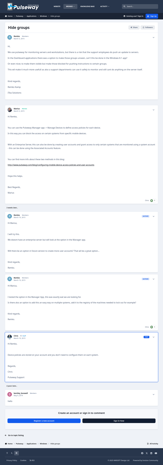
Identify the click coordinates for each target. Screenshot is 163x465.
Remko (17, 36)
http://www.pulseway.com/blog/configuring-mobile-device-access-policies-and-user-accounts (51, 165)
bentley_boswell (21, 393)
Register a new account (44, 421)
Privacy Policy (11, 460)
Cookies (23, 460)
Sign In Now (119, 421)
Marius (17, 109)
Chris (147, 200)
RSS (32, 460)
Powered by (145, 460)
